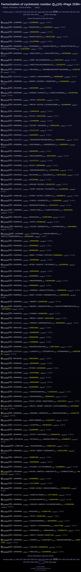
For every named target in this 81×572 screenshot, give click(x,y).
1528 (24, 12)
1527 (21, 12)
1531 (36, 12)
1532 (39, 12)
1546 (36, 14)
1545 (32, 14)
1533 (43, 12)
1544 (28, 14)
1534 (47, 12)
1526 (17, 12)
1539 (67, 12)
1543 (24, 14)
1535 (50, 12)
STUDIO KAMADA (25, 7)
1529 (28, 12)
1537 (59, 12)
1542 (78, 12)
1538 (63, 12)
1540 (70, 12)
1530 (32, 12)
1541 (74, 12)
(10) (6, 22)
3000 (46, 14)
